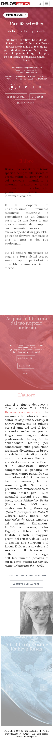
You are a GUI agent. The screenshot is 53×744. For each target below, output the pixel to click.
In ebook (38, 96)
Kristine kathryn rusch (23, 412)
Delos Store (26, 357)
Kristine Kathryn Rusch (28, 31)
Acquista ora (25, 101)
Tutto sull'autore (26, 582)
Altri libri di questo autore (27, 573)
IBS (26, 372)
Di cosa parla (16, 96)
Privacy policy (30, 736)
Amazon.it (26, 364)
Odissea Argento (14, 14)
